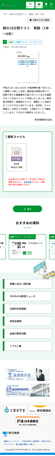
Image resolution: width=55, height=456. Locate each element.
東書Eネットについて (11, 442)
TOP (5, 14)
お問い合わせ (46, 442)
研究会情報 (16, 322)
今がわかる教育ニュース (23, 297)
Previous (4, 248)
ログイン (45, 5)
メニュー (51, 5)
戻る (27, 209)
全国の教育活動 (18, 335)
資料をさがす (30, 5)
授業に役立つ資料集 (21, 285)
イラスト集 (16, 347)
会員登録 (27, 182)
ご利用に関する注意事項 (30, 442)
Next (51, 248)
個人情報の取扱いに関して (25, 445)
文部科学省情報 (18, 310)
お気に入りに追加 (40, 20)
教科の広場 (39, 5)
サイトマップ (8, 445)
